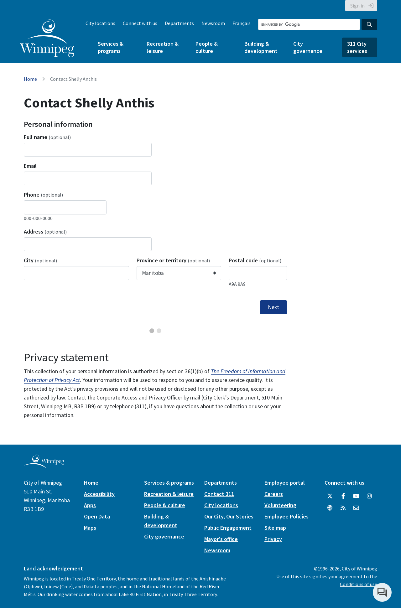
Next (273, 307)
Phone (43, 194)
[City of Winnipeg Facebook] (343, 496)
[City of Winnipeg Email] (356, 508)
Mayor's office (221, 539)
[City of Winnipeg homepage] (44, 465)
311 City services (357, 47)
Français (241, 23)
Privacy (273, 539)
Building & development (261, 47)
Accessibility (99, 493)
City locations (100, 23)
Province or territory (173, 260)
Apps (90, 505)
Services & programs (110, 47)
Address (45, 231)
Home (30, 79)
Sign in (357, 6)
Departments (179, 23)
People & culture (206, 47)
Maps (90, 527)
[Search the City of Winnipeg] (309, 24)
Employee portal (284, 482)
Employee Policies (286, 516)
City (40, 260)
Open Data (97, 516)
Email (30, 165)
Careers (273, 493)
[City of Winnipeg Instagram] (369, 496)
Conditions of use (358, 584)
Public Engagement (228, 527)
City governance (307, 47)
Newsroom (213, 23)
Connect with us (140, 23)
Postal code (255, 260)
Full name (47, 137)
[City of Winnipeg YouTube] (356, 496)
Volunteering (280, 505)
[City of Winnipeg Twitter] (330, 496)
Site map (275, 527)
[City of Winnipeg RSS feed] (343, 508)
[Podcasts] (330, 508)
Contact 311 (219, 493)
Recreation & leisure (163, 47)
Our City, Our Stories (228, 516)
